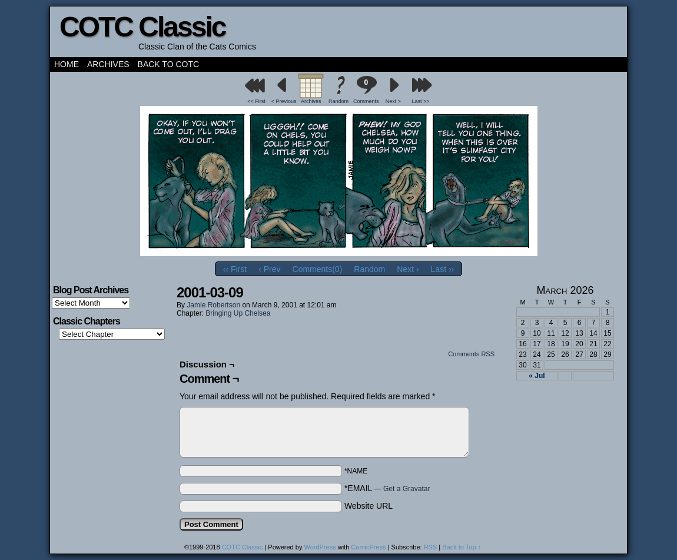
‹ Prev (269, 269)
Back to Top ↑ (461, 547)
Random (338, 101)
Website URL (368, 506)
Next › (408, 269)
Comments (366, 89)
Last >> (421, 101)
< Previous (284, 101)
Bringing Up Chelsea (237, 313)
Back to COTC (169, 64)
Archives (108, 64)
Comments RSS (471, 353)
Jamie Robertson (213, 305)
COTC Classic (142, 26)
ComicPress (368, 547)
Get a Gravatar (406, 489)
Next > (393, 101)
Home (66, 64)
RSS (430, 547)
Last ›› (442, 269)
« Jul (537, 376)
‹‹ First (235, 269)
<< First (256, 101)
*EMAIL (387, 488)
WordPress (320, 547)
